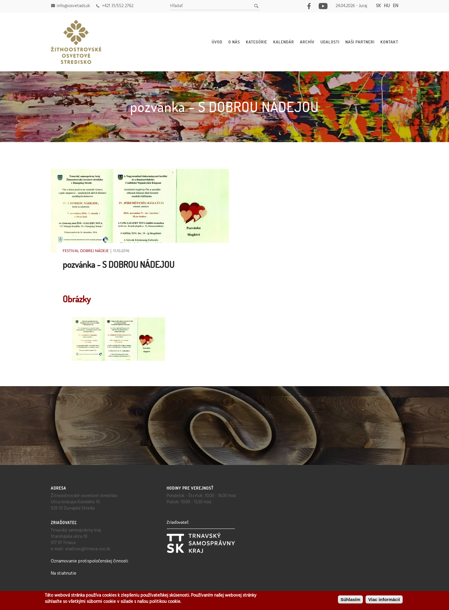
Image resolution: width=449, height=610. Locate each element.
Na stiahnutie (63, 573)
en (395, 6)
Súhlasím (351, 599)
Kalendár (283, 42)
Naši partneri (359, 42)
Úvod (217, 42)
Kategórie (256, 42)
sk (378, 6)
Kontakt (389, 42)
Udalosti (329, 42)
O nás (234, 42)
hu (387, 6)
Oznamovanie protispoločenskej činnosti (89, 561)
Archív (307, 42)
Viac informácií (384, 599)
